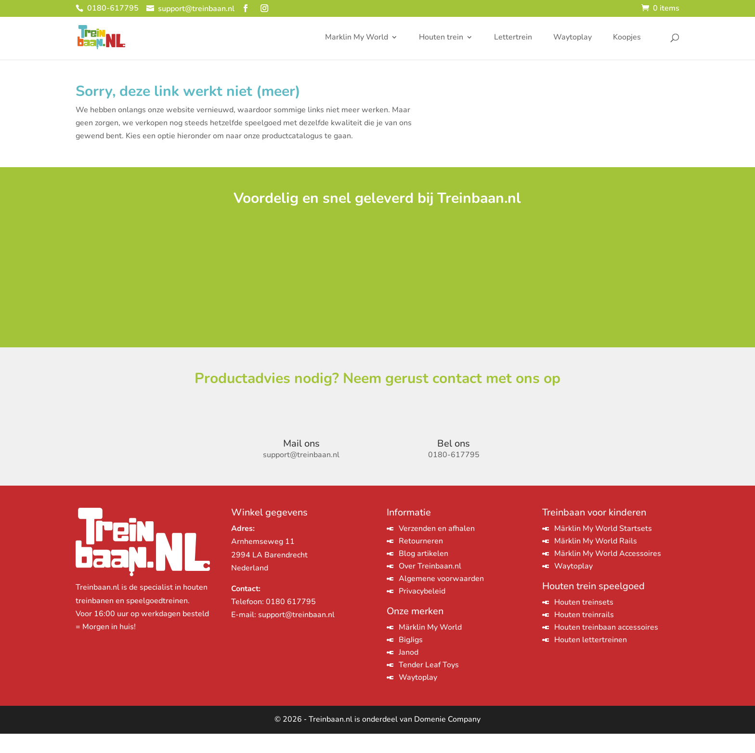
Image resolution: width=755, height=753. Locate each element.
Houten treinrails (584, 634)
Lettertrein (513, 38)
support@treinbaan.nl (296, 634)
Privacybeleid (422, 611)
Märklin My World (430, 647)
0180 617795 (291, 621)
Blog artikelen (423, 573)
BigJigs (411, 659)
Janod (408, 672)
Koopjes (627, 38)
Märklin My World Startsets (603, 548)
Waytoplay (572, 38)
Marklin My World (356, 38)
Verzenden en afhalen (437, 548)
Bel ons (453, 463)
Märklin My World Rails (595, 560)
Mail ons (301, 463)
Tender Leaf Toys (429, 684)
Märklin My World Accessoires (607, 573)
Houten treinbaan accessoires (606, 647)
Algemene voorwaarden (441, 598)
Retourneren (421, 560)
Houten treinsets (583, 622)
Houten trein (441, 38)
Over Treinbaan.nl (430, 586)
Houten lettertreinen (590, 659)
